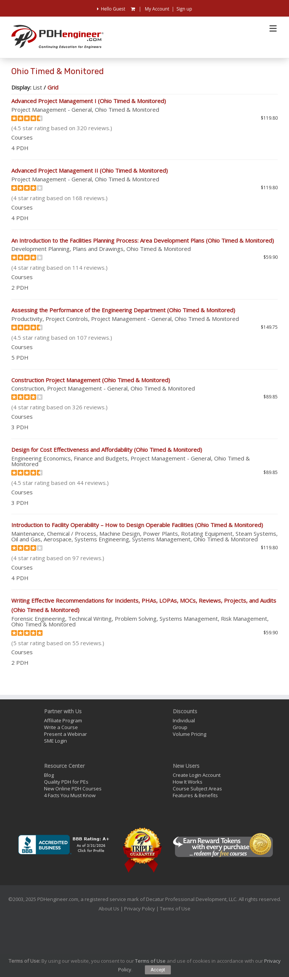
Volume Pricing (189, 734)
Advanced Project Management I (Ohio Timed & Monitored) (88, 101)
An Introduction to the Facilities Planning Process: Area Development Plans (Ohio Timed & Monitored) (142, 240)
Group (180, 727)
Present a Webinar (65, 734)
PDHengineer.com (57, 899)
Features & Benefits (195, 795)
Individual (184, 720)
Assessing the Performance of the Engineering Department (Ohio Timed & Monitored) (123, 310)
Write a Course (61, 727)
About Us (109, 908)
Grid (52, 87)
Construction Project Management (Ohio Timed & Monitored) (90, 380)
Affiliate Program (63, 720)
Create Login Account (197, 775)
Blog (49, 775)
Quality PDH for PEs (66, 781)
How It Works (187, 781)
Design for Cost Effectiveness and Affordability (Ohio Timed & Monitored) (106, 449)
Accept (158, 969)
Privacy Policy (139, 908)
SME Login (55, 740)
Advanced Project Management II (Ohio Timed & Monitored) (89, 170)
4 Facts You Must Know (70, 795)
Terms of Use (175, 908)
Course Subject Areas (197, 788)
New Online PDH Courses (73, 788)
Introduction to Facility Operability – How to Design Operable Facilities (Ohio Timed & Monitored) (137, 525)
